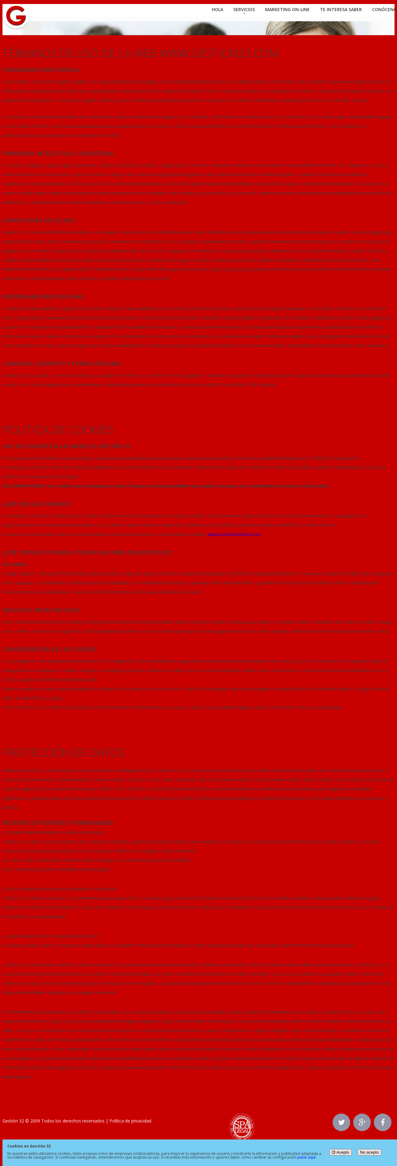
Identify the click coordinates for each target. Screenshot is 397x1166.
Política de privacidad (130, 1121)
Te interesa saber (341, 9)
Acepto (340, 1152)
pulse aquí (306, 1157)
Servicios (244, 9)
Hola (217, 9)
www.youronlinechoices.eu (233, 534)
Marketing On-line (287, 9)
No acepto (369, 1152)
